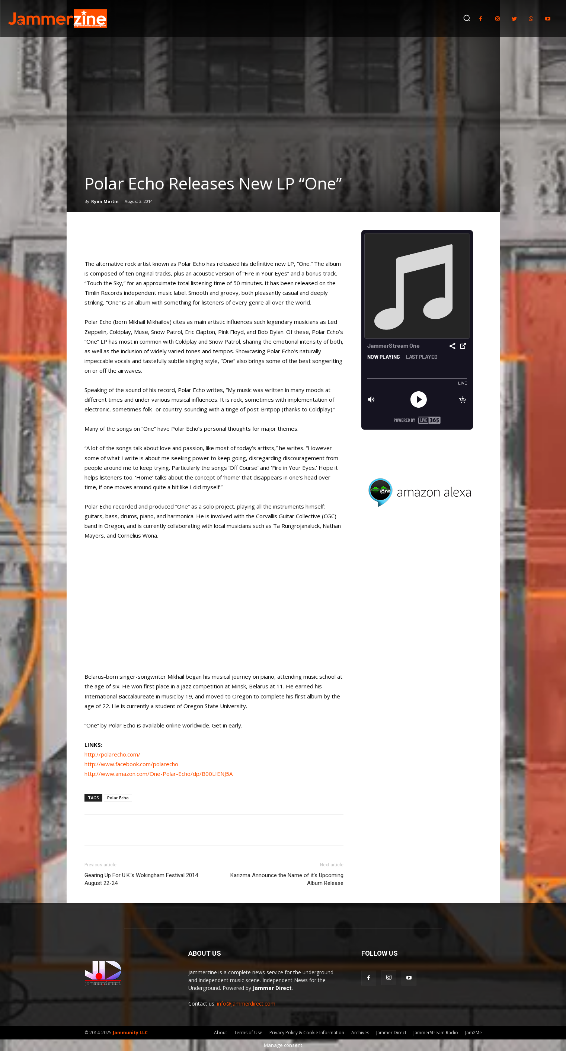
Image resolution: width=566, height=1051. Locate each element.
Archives (360, 1032)
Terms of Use (248, 1032)
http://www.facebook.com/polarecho (131, 764)
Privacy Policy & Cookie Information (306, 1032)
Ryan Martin (105, 201)
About (220, 1032)
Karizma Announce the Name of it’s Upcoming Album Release (286, 879)
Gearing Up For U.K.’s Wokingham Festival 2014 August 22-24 (141, 879)
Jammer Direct (391, 1032)
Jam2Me (473, 1032)
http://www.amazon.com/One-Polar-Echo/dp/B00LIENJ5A (158, 773)
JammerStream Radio (435, 1032)
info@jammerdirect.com (246, 1003)
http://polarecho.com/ (112, 754)
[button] (466, 17)
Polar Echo (118, 797)
